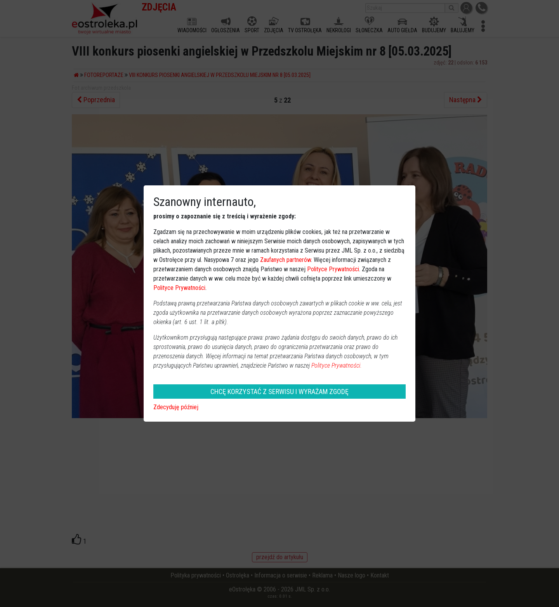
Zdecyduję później (175, 407)
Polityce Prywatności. (336, 365)
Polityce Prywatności (333, 269)
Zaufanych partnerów (285, 259)
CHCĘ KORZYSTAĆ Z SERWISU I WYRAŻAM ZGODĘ (279, 391)
